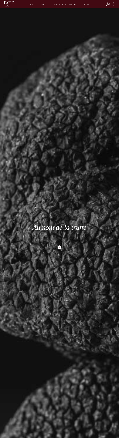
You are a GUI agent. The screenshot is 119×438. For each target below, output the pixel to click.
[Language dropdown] (102, 4)
